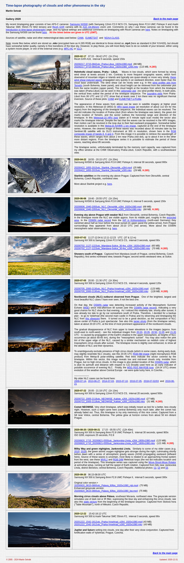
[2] (159, 467)
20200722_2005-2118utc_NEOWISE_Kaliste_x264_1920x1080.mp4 (109, 398)
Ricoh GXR (58, 27)
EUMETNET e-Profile (130, 99)
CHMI (81, 38)
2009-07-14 (80, 381)
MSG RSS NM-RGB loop (140, 367)
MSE (86, 307)
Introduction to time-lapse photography (26, 29)
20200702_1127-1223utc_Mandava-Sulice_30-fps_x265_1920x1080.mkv (112, 248)
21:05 (162, 332)
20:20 (139, 332)
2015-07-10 (122, 381)
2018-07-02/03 (151, 381)
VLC (79, 48)
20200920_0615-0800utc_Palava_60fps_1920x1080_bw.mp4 (106, 491)
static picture (90, 501)
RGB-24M (118, 459)
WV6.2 (104, 459)
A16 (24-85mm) (91, 27)
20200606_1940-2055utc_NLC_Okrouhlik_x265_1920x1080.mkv (107, 209)
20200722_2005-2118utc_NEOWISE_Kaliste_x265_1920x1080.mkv (109, 401)
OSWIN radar (101, 305)
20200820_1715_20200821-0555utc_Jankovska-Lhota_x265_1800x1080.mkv (114, 443)
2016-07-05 (136, 381)
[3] (166, 467)
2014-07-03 (108, 381)
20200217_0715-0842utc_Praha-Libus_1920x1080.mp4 (103, 64)
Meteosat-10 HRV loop (106, 117)
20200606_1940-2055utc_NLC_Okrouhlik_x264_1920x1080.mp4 (108, 206)
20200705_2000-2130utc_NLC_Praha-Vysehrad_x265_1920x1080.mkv (111, 291)
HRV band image (126, 106)
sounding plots (154, 93)
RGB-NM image (141, 354)
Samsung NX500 (79, 24)
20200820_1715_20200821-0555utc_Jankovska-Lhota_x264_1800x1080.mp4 (114, 440)
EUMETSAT (91, 38)
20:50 (154, 332)
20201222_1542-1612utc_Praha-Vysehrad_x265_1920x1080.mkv (108, 524)
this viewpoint (92, 318)
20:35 (147, 332)
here (147, 29)
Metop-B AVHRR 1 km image (120, 126)
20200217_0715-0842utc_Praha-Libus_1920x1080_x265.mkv (106, 66)
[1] (155, 467)
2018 (83, 451)
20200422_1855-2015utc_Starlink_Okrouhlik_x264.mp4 (103, 167)
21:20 (173, 332)
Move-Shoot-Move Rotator (162, 462)
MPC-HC (68, 48)
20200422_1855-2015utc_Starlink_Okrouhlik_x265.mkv (103, 170)
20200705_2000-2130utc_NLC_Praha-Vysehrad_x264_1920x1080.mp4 (111, 288)
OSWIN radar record (99, 220)
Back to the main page (165, 18)
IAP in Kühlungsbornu (134, 220)
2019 (76, 451)
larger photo (140, 321)
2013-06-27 (94, 381)
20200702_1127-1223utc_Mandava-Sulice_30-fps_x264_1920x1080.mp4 (112, 245)
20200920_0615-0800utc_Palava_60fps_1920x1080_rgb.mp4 (106, 485)
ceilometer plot (128, 91)
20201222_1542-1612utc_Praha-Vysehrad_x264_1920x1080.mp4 (108, 521)
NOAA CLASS (111, 38)
